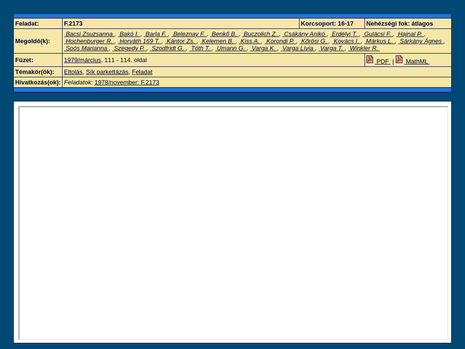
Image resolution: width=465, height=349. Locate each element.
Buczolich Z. (260, 33)
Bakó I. (129, 33)
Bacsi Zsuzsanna (89, 33)
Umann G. (230, 48)
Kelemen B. (217, 41)
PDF (378, 61)
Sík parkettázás (107, 71)
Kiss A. (250, 41)
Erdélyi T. (344, 33)
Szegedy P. (129, 48)
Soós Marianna (86, 48)
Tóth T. (200, 48)
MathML (413, 61)
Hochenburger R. (89, 41)
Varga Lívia (298, 48)
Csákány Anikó (305, 33)
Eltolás (73, 71)
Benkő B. (224, 33)
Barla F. (156, 33)
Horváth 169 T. (140, 41)
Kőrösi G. (314, 41)
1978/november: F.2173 (126, 82)
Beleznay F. (189, 33)
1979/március (82, 60)
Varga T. (332, 48)
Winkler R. (364, 48)
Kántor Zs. (181, 41)
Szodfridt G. (168, 48)
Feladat (142, 71)
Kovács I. (346, 41)
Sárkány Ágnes (420, 41)
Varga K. (263, 48)
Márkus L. (379, 41)
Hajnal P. (410, 33)
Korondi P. (280, 41)
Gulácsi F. (378, 33)
